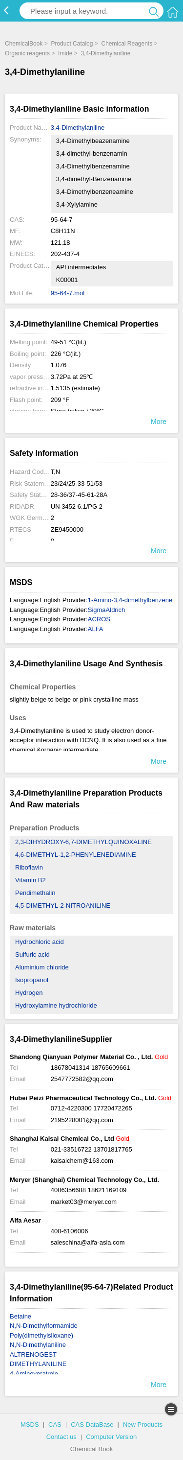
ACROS (99, 619)
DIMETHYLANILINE (38, 1363)
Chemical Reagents (126, 43)
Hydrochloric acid (39, 941)
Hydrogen (28, 992)
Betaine (20, 1316)
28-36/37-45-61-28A (79, 494)
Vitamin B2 (30, 880)
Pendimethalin (35, 892)
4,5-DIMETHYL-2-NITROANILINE (62, 905)
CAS (54, 1424)
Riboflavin (29, 867)
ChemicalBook (23, 43)
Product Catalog (72, 43)
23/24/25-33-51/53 (76, 483)
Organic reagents (27, 53)
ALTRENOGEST (33, 1354)
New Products (143, 1424)
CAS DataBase (92, 1424)
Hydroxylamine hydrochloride (56, 1005)
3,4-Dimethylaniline (105, 53)
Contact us (61, 1436)
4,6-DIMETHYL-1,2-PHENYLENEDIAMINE (75, 854)
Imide (65, 53)
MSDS (29, 1424)
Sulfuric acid (32, 954)
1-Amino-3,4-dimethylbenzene (130, 600)
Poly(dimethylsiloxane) (41, 1335)
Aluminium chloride (42, 967)
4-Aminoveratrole (34, 1373)
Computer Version (111, 1436)
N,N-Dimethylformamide (44, 1325)
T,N (56, 471)
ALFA (95, 629)
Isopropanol (31, 980)
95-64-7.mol (67, 293)
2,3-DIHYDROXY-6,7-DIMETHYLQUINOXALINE (83, 842)
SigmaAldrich (106, 609)
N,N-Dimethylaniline (38, 1344)
